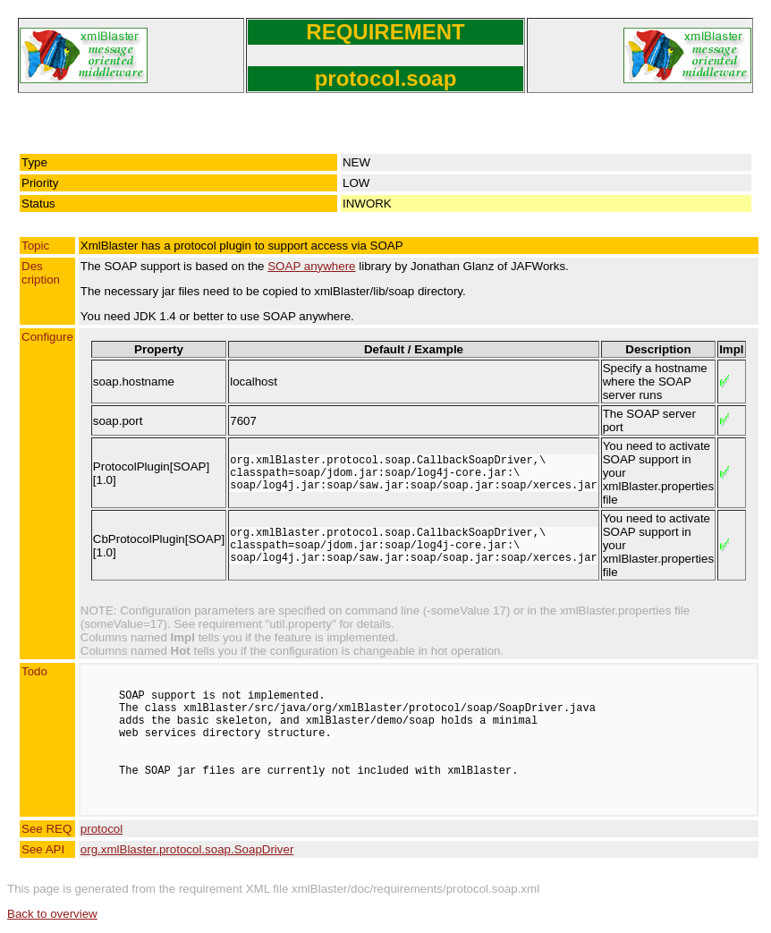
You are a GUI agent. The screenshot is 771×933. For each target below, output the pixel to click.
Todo (34, 671)
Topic (35, 245)
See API (42, 849)
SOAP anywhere (311, 266)
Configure (47, 337)
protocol (101, 828)
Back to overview (52, 913)
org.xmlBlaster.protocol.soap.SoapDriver (187, 849)
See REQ (46, 828)
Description (40, 272)
